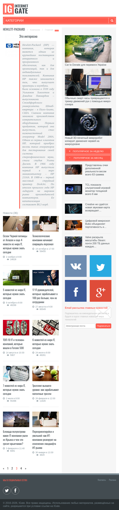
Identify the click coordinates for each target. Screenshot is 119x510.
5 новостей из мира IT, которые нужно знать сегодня (14, 294)
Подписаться (103, 326)
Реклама (112, 479)
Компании (35, 30)
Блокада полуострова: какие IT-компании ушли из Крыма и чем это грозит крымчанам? (15, 437)
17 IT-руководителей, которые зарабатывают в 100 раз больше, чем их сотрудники (44, 296)
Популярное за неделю (88, 151)
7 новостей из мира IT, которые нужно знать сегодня (14, 390)
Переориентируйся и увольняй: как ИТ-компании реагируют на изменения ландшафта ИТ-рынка (44, 439)
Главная (49, 30)
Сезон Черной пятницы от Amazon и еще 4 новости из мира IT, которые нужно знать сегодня (15, 244)
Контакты (102, 479)
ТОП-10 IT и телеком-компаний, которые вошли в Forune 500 (14, 344)
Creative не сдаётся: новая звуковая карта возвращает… (97, 207)
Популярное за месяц (88, 158)
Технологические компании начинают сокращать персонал (42, 240)
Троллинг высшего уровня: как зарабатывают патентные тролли (45, 390)
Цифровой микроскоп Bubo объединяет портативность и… (97, 223)
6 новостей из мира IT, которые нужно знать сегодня (43, 344)
